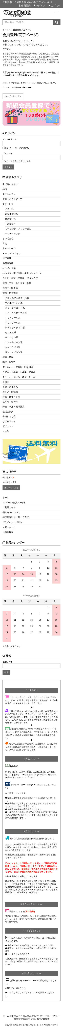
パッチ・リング (12, 233)
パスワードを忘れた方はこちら (17, 161)
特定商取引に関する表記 (25, 1019)
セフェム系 (10, 332)
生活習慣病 (8, 411)
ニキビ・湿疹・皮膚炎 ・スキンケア (20, 278)
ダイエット (8, 426)
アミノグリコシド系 (15, 308)
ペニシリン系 (11, 337)
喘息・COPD (9, 362)
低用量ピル (10, 219)
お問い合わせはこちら (15, 988)
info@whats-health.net (22, 87)
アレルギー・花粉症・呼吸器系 (18, 367)
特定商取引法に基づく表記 (16, 517)
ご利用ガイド (9, 507)
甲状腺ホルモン (10, 184)
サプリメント (9, 421)
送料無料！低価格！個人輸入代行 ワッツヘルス (28, 2)
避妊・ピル (8, 204)
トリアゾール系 (12, 317)
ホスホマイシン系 (14, 303)
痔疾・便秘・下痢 (11, 396)
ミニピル (9, 209)
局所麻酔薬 (8, 263)
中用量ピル (10, 223)
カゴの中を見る (11, 488)
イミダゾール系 (12, 322)
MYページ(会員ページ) (14, 502)
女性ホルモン (9, 194)
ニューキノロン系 (14, 342)
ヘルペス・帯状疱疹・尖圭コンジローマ (22, 273)
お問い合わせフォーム (20, 980)
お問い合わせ (9, 527)
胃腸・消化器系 (10, 387)
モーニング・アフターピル (18, 228)
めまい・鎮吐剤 (10, 391)
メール (35, 980)
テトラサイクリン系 (15, 327)
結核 (5, 189)
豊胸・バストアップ (12, 199)
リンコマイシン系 (14, 352)
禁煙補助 (7, 258)
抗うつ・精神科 (10, 402)
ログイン (39, 5)
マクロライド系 (12, 347)
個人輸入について (11, 512)
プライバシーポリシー (13, 522)
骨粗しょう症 (9, 416)
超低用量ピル (11, 214)
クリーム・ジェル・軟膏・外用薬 (19, 377)
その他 (6, 431)
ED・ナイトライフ (12, 253)
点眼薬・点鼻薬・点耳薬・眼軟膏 (19, 372)
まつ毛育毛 (8, 238)
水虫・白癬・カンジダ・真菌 (17, 283)
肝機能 (6, 382)
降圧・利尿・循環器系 (13, 406)
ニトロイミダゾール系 (16, 312)
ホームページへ (13, 96)
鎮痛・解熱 (8, 357)
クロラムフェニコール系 (17, 298)
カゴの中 (54, 5)
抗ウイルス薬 (9, 268)
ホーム (6, 497)
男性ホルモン (9, 248)
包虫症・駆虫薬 (10, 288)
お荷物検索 (8, 532)
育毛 (5, 243)
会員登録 (25, 5)
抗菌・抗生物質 (10, 293)
